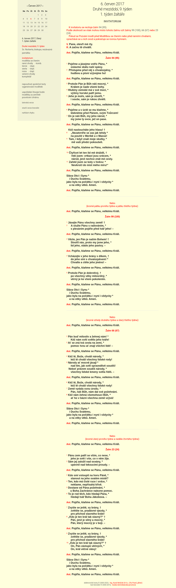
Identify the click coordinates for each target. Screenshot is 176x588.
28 (35, 30)
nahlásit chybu (28, 113)
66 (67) (145, 30)
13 (31, 23)
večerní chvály (28, 74)
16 (42, 23)
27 (31, 30)
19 (28, 26)
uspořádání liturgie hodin (33, 92)
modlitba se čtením (31, 61)
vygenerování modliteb (32, 87)
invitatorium (27, 58)
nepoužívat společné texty (34, 84)
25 (24, 30)
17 (46, 23)
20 (31, 26)
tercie (24, 66)
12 (28, 23)
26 (28, 30)
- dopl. (32, 66)
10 (46, 19)
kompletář (26, 76)
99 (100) (136, 30)
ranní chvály (27, 63)
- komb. (38, 63)
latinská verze (28, 102)
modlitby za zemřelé (31, 95)
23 (42, 26)
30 (42, 30)
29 (39, 30)
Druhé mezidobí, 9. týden (33, 46)
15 (39, 23)
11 (24, 23)
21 (35, 26)
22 (39, 26)
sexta (24, 68)
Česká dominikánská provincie (124, 585)
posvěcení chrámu (30, 97)
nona (24, 71)
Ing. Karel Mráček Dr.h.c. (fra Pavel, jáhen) (126, 583)
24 (46, 26)
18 (24, 26)
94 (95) (102, 27)
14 (35, 23)
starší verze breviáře (30, 108)
